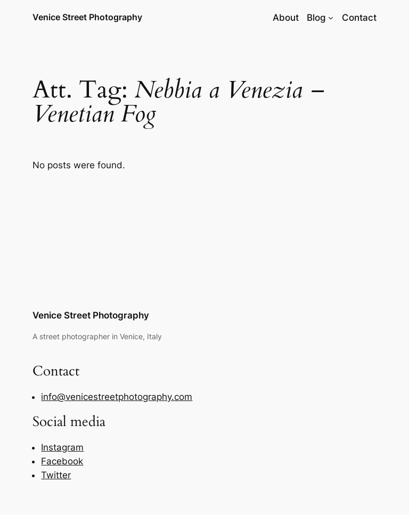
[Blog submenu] (330, 17)
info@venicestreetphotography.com (116, 396)
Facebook (62, 461)
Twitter (56, 475)
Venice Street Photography (87, 17)
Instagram (62, 447)
